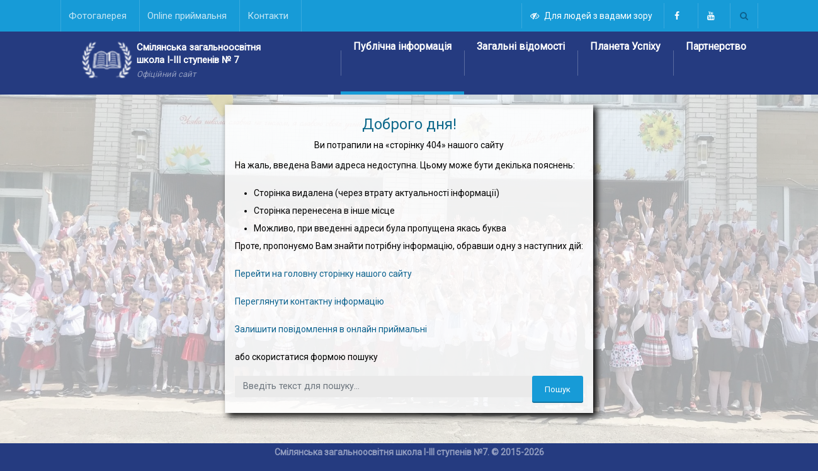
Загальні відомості (521, 46)
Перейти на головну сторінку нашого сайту (323, 274)
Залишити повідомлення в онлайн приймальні (331, 329)
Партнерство (716, 46)
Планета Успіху (625, 46)
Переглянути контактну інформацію (309, 301)
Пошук (558, 389)
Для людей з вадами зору (591, 16)
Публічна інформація (402, 46)
